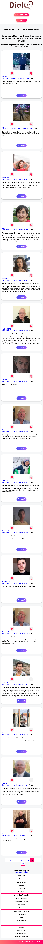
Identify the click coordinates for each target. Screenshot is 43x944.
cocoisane (5, 480)
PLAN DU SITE (29, 942)
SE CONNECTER (21, 20)
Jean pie (4, 783)
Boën (21, 917)
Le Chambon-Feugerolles (21, 895)
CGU (22, 942)
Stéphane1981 (6, 531)
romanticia (5, 177)
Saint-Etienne (21, 876)
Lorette (21, 908)
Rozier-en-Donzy (22, 930)
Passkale (5, 278)
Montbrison (21, 888)
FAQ (19, 942)
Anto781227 (6, 581)
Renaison (21, 924)
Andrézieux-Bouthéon (21, 901)
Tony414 (5, 127)
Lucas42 (4, 834)
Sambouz (5, 430)
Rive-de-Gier (21, 892)
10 (39, 860)
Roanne (21, 879)
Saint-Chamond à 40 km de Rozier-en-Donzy (15, 78)
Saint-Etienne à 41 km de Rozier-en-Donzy (15, 179)
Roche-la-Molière (21, 898)
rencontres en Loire (22, 872)
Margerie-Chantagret (21, 937)
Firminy (21, 885)
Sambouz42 (5, 632)
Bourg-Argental (21, 921)
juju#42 (4, 379)
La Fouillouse (21, 914)
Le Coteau (21, 904)
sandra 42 (5, 228)
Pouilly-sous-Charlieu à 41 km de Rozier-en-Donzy (17, 129)
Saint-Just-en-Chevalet (21, 933)
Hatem (4, 733)
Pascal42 (5, 76)
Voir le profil (21, 95)
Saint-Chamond (21, 882)
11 (23, 864)
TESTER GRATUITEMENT (21, 14)
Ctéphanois (5, 682)
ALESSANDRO (6, 329)
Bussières (21, 927)
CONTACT (38, 942)
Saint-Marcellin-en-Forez (21, 911)
